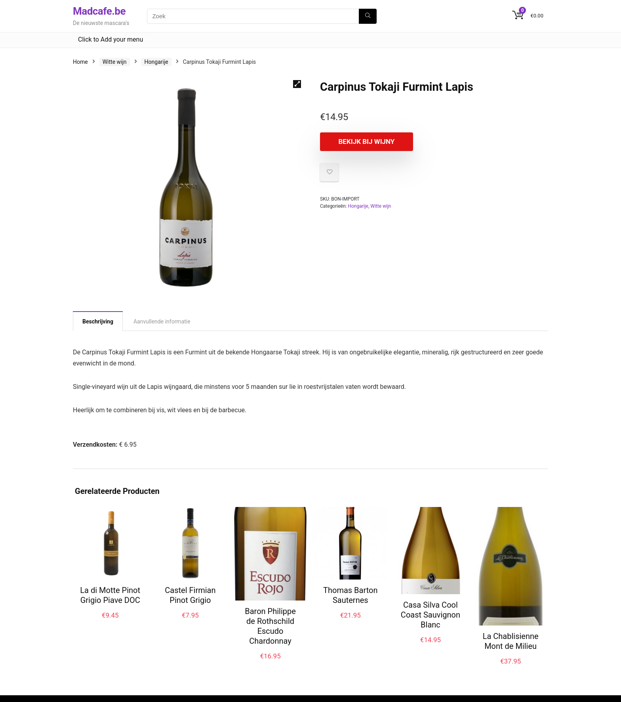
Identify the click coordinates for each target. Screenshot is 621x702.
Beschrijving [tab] (97, 321)
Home (80, 62)
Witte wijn (115, 62)
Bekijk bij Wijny (365, 141)
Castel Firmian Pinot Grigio (190, 595)
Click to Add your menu (110, 39)
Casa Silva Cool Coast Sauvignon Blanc (430, 614)
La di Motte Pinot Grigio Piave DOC (110, 595)
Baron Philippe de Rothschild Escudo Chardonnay (270, 626)
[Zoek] (368, 16)
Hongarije (156, 62)
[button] (297, 84)
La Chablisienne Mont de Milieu (511, 641)
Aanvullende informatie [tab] (161, 321)
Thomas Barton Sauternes (350, 595)
